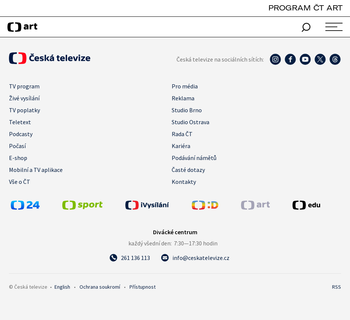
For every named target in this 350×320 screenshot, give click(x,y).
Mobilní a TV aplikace (36, 169)
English (62, 286)
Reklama (183, 98)
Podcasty (20, 134)
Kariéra (181, 146)
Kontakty (184, 181)
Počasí (17, 146)
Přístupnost (142, 286)
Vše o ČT (19, 181)
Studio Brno (187, 110)
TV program (24, 86)
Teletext (20, 122)
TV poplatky (24, 110)
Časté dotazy (188, 169)
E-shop (18, 157)
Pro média (185, 86)
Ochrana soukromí (99, 286)
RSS (336, 286)
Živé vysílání (24, 98)
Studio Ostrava (190, 122)
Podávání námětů (194, 157)
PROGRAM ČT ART (305, 7)
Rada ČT (182, 134)
